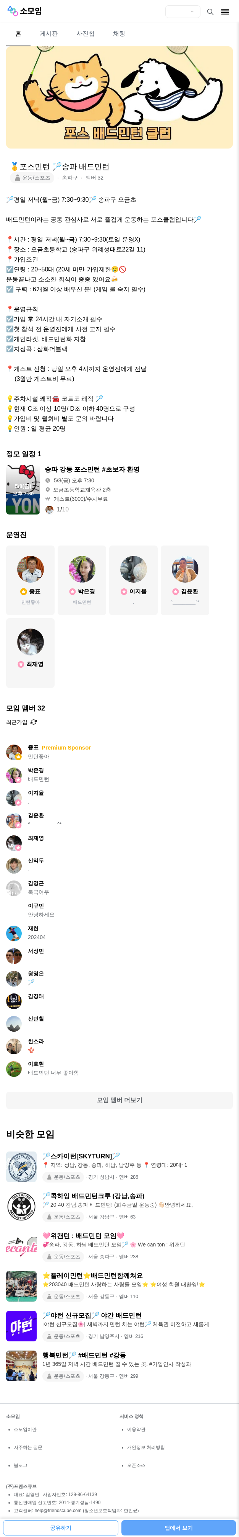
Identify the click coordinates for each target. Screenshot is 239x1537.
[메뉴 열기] (225, 11)
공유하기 (60, 1528)
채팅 (119, 33)
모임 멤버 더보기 (120, 1100)
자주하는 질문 (28, 1447)
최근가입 (21, 722)
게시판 (49, 33)
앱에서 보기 (179, 1528)
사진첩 (85, 33)
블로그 (20, 1465)
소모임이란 (25, 1429)
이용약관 (136, 1429)
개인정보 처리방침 (146, 1447)
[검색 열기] (210, 12)
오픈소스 (136, 1465)
